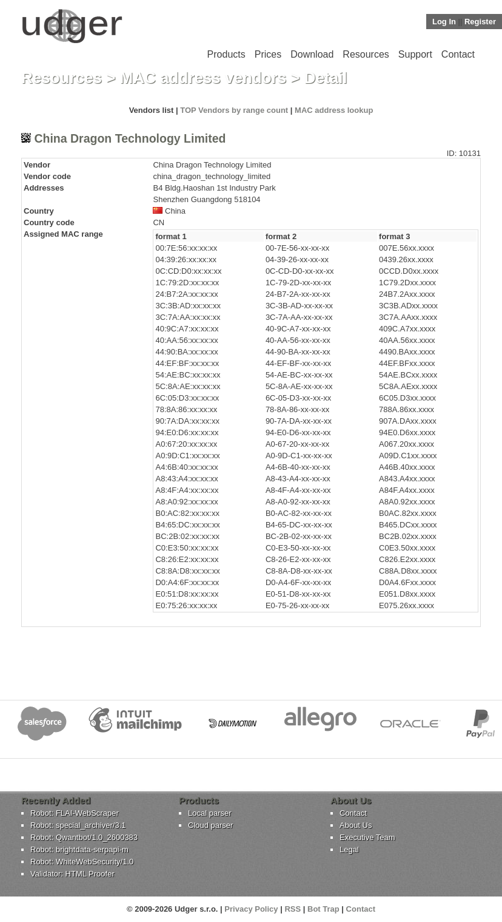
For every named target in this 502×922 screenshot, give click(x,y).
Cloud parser (210, 825)
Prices (268, 54)
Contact (458, 54)
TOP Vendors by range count (234, 110)
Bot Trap (323, 909)
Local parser (210, 813)
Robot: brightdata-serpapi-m (79, 849)
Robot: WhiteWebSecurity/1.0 (81, 861)
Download (311, 54)
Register (480, 21)
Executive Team (367, 837)
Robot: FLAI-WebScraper (74, 813)
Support (415, 54)
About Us (356, 825)
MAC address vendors (203, 78)
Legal (349, 849)
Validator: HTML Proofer (72, 873)
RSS (292, 909)
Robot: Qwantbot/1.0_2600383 (84, 837)
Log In (444, 21)
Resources (366, 54)
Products (226, 54)
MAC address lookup (334, 110)
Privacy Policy (251, 909)
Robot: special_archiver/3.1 (78, 825)
